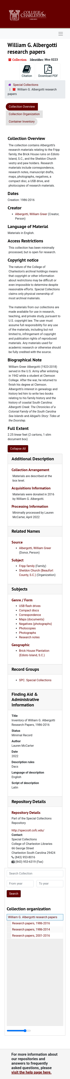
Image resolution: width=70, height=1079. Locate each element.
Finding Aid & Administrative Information (25, 699)
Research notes (29, 637)
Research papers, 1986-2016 (31, 923)
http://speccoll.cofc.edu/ (28, 830)
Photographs (27, 633)
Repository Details (29, 801)
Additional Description (33, 459)
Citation (27, 71)
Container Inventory (22, 121)
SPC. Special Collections (35, 680)
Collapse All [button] (18, 448)
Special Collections (25, 85)
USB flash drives (30, 606)
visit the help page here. (31, 1072)
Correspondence (30, 615)
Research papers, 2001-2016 (31, 935)
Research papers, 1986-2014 (31, 929)
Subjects (19, 589)
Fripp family (27, 566)
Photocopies (27, 628)
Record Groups (25, 669)
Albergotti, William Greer (31, 214)
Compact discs (29, 610)
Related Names (26, 531)
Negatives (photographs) (35, 624)
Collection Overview (22, 106)
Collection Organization (24, 114)
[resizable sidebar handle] (19, 1030)
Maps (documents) (31, 619)
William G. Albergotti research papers (32, 917)
